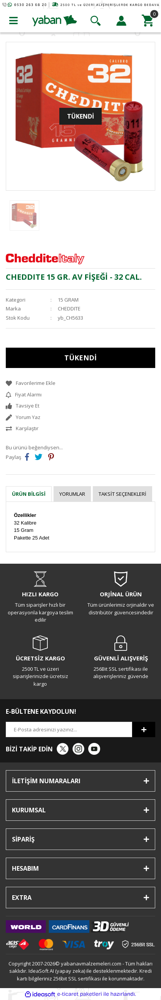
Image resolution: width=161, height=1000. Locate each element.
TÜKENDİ (80, 357)
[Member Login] (121, 20)
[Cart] (147, 20)
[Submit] (143, 729)
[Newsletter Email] (69, 729)
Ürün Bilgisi (28, 493)
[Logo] (54, 20)
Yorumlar (72, 493)
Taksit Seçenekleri (122, 493)
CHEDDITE (69, 308)
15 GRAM (68, 299)
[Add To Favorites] (80, 383)
